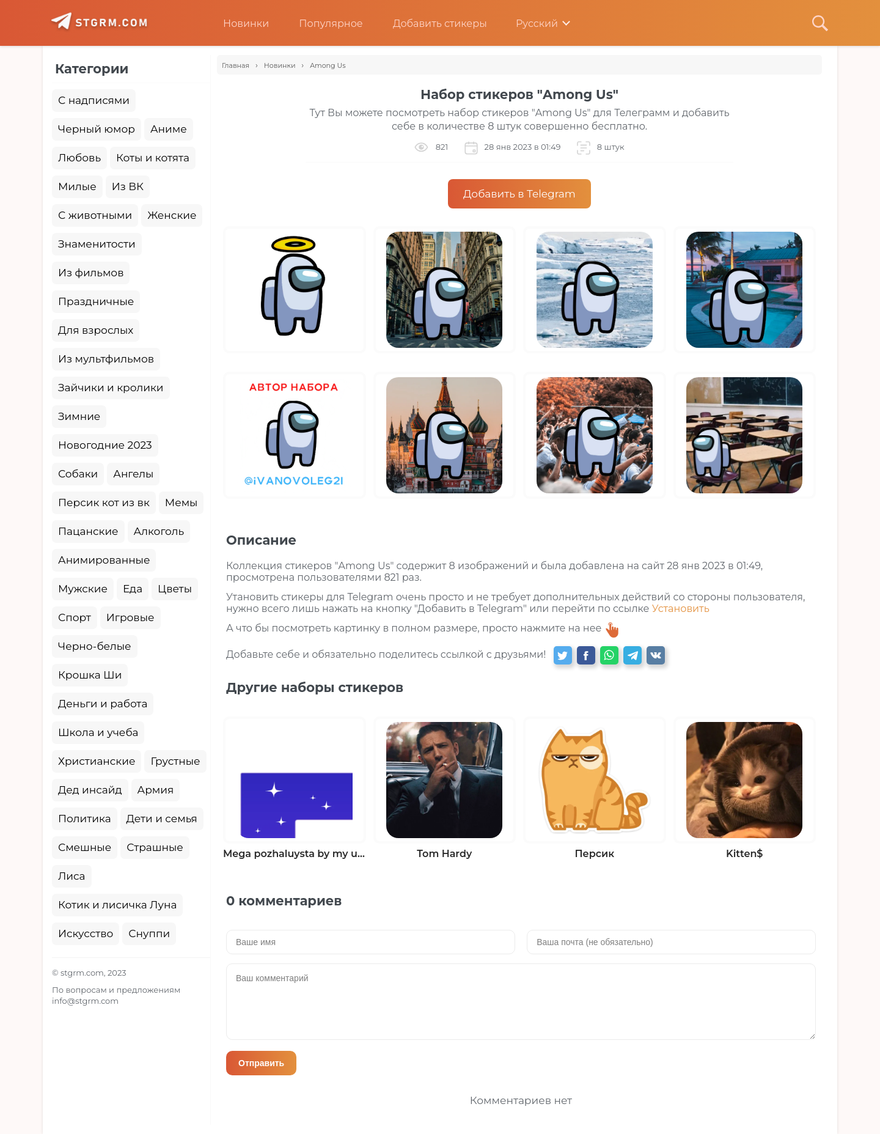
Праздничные (96, 301)
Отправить (261, 1063)
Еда (132, 589)
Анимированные (104, 560)
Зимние (79, 416)
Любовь (79, 158)
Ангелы (133, 474)
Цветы (175, 589)
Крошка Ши (90, 675)
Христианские (96, 761)
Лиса (72, 876)
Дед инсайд (90, 790)
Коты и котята (152, 158)
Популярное (321, 23)
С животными (95, 215)
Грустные (175, 761)
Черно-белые (94, 646)
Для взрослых (95, 330)
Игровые (130, 617)
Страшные (155, 847)
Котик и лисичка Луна (117, 905)
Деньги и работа (102, 704)
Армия (156, 790)
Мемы (181, 502)
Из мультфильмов (106, 359)
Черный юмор (96, 129)
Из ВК (128, 186)
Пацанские (88, 531)
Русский (528, 23)
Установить (681, 608)
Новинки (237, 23)
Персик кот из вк (104, 502)
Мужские (83, 589)
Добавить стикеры (431, 23)
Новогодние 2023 (105, 445)
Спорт (74, 617)
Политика (84, 818)
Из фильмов (90, 273)
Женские (171, 215)
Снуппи (149, 933)
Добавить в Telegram (519, 194)
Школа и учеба (98, 732)
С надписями (94, 100)
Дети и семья (162, 818)
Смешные (84, 847)
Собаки (78, 474)
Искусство (85, 933)
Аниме (168, 129)
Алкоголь (159, 531)
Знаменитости (97, 244)
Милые (77, 186)
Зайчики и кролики (111, 387)
